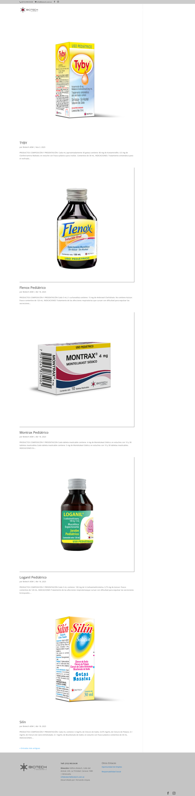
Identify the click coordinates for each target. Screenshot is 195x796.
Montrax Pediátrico (34, 432)
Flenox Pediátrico (33, 287)
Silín (23, 722)
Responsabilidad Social (111, 771)
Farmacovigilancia (156, 10)
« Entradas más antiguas (30, 748)
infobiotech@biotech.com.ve (72, 777)
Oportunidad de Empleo (112, 767)
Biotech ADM (28, 147)
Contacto (171, 10)
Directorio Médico (138, 10)
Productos (123, 10)
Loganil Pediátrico (33, 577)
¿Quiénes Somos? (108, 10)
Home (95, 10)
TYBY (23, 143)
